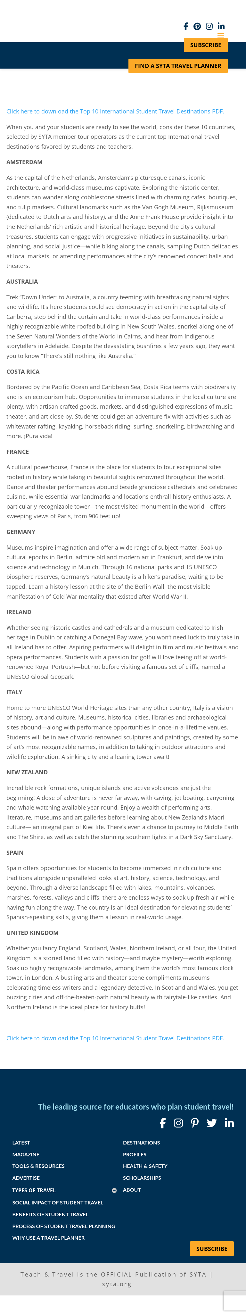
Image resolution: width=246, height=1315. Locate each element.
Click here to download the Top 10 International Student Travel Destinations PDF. (116, 111)
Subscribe (211, 1249)
